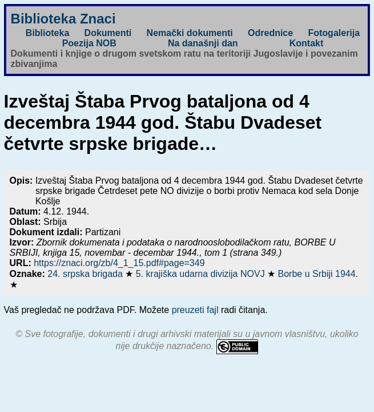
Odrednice (270, 33)
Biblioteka (47, 33)
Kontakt (306, 43)
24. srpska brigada (86, 274)
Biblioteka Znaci (63, 18)
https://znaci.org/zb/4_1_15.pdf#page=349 (119, 263)
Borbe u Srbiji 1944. (318, 274)
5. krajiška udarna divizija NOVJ (201, 274)
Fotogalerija (334, 33)
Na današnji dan (203, 43)
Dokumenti (108, 33)
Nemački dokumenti (190, 33)
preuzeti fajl (195, 310)
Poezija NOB (89, 43)
